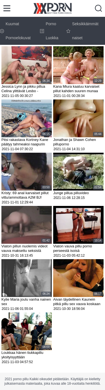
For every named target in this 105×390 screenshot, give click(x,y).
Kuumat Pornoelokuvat (15, 31)
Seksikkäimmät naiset (82, 31)
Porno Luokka (49, 31)
